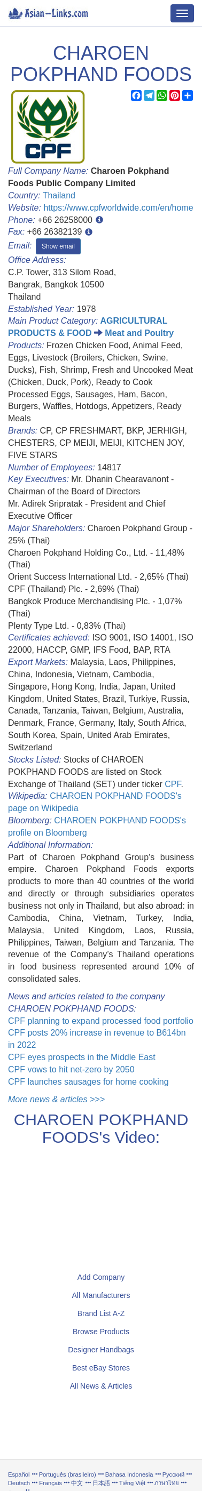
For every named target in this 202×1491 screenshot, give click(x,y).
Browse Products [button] (101, 1331)
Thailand (59, 195)
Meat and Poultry (139, 333)
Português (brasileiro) (67, 1474)
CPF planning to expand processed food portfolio (100, 1020)
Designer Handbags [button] (101, 1349)
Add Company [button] (101, 1277)
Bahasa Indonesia (129, 1474)
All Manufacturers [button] (101, 1295)
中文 (77, 1483)
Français (50, 1483)
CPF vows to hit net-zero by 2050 (71, 1069)
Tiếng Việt (132, 1483)
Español (18, 1474)
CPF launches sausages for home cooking (88, 1081)
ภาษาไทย (167, 1483)
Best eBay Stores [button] (101, 1368)
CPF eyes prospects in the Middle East (82, 1057)
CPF (173, 784)
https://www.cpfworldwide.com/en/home (118, 207)
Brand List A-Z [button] (101, 1313)
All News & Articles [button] (101, 1386)
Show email (58, 246)
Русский (173, 1474)
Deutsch (19, 1483)
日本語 (101, 1483)
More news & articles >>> (56, 1099)
